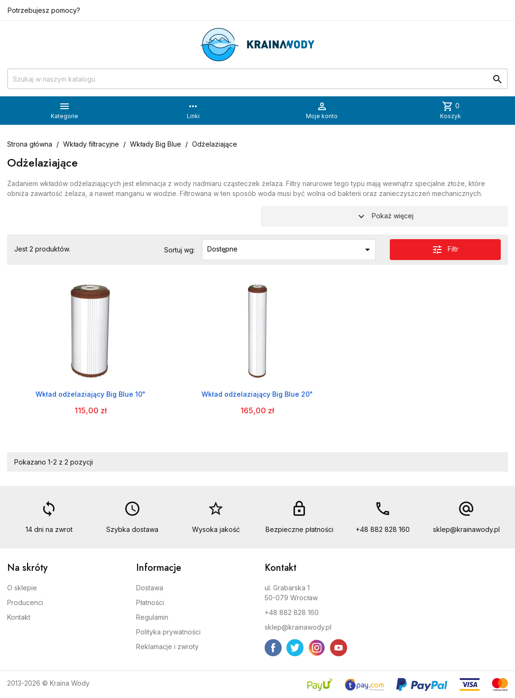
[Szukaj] (257, 78)
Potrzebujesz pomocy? (44, 10)
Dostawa (149, 588)
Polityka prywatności (168, 632)
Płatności (150, 602)
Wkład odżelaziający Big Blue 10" (91, 394)
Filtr (445, 249)
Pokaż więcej (385, 216)
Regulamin (152, 617)
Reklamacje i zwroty (167, 646)
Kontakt (18, 617)
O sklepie (22, 588)
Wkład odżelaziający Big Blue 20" (257, 394)
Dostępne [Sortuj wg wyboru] (290, 249)
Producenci (25, 602)
